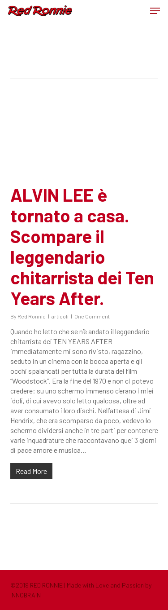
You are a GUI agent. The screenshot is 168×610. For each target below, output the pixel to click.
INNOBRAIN (25, 595)
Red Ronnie (31, 316)
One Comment (92, 316)
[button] (155, 10)
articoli (60, 316)
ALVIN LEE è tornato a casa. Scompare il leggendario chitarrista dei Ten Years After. (82, 246)
